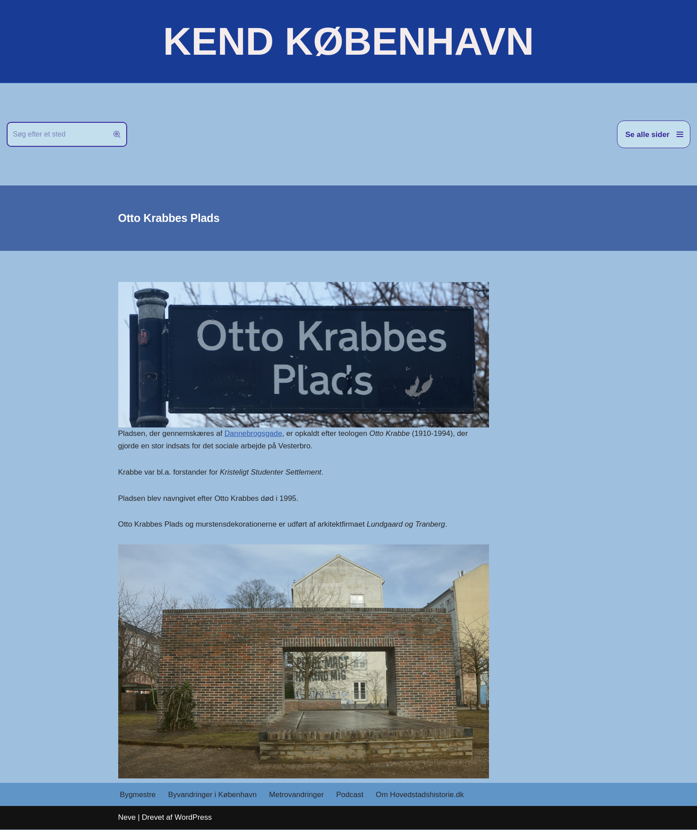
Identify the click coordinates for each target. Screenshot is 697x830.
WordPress (193, 818)
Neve (127, 818)
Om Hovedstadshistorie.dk (421, 795)
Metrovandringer (297, 795)
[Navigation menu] (653, 134)
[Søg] (57, 134)
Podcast (351, 795)
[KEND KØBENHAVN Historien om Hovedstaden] (348, 41)
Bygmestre (138, 795)
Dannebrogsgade (254, 433)
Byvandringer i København (212, 795)
